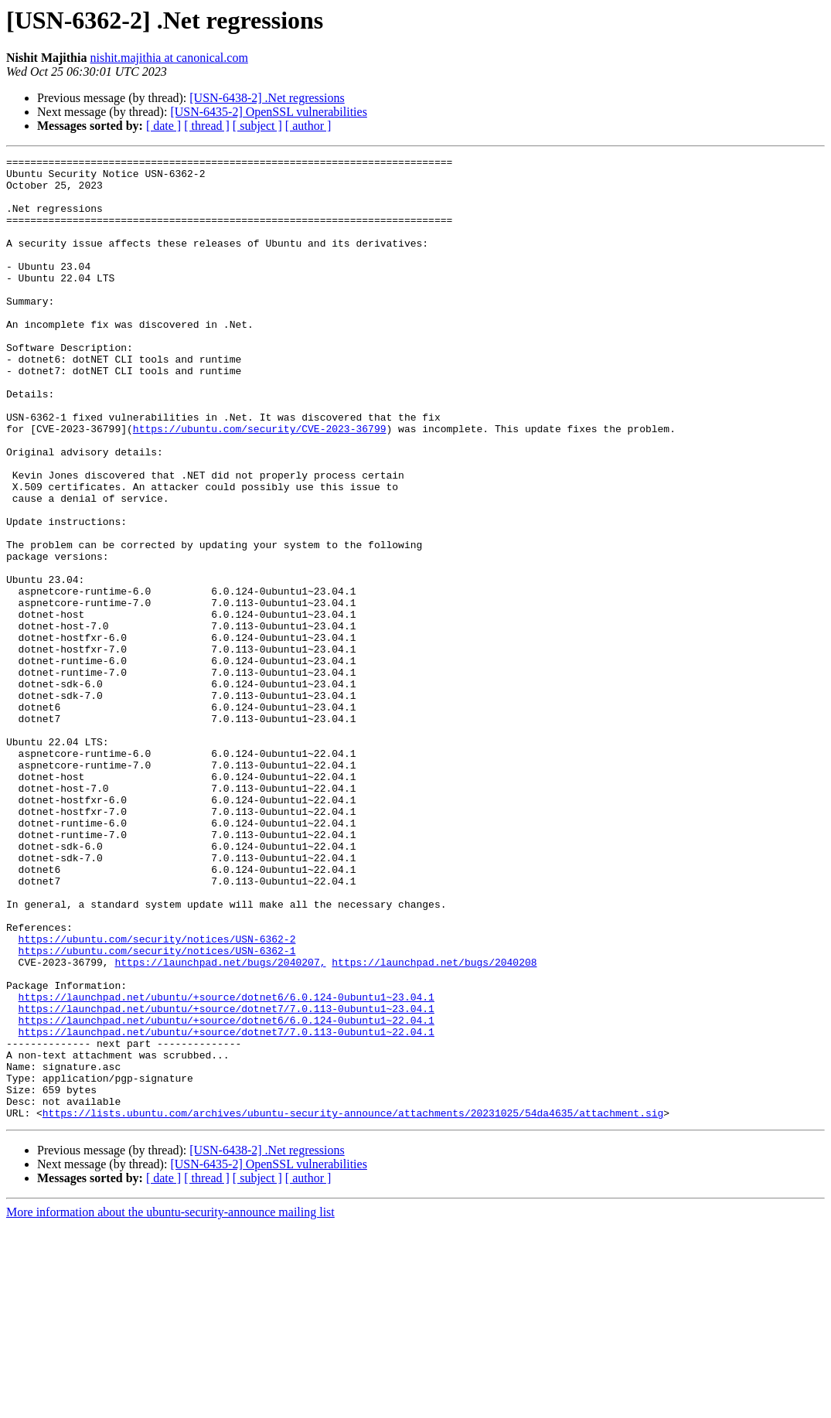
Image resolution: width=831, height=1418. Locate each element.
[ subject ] (257, 125)
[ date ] (163, 125)
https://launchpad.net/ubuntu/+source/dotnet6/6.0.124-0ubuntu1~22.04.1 (226, 1194)
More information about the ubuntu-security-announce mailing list (170, 1404)
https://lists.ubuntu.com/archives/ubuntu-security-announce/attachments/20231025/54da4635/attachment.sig (353, 1305)
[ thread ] (207, 125)
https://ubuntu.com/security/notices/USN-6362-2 (157, 1096)
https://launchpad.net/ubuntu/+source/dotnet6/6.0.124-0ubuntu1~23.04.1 (226, 1166)
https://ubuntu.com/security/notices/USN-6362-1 (157, 1110)
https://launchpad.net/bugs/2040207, (219, 1124)
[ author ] (308, 125)
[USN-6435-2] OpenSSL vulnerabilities (268, 111)
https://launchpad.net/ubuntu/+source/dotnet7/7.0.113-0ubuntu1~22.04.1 (226, 1208)
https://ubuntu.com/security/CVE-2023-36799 (260, 484)
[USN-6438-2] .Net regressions (266, 97)
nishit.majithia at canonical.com (168, 57)
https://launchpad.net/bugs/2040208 (434, 1124)
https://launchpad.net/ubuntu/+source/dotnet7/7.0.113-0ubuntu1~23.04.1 (226, 1180)
